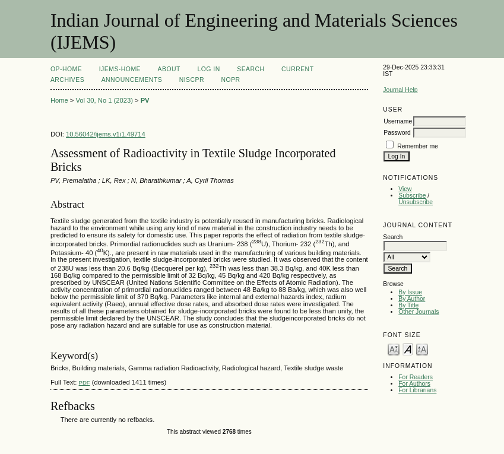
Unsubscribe (415, 202)
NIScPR (191, 80)
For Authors (414, 383)
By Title (408, 305)
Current (297, 69)
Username (397, 121)
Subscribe (412, 195)
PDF (84, 382)
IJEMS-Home (120, 69)
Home (59, 100)
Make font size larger (422, 348)
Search (250, 69)
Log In (208, 69)
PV (145, 100)
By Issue (410, 292)
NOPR (230, 80)
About (169, 69)
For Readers (415, 377)
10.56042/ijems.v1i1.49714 (105, 134)
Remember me (417, 146)
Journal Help (400, 90)
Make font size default (408, 348)
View (404, 189)
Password (397, 132)
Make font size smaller (394, 348)
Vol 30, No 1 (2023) (103, 100)
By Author (411, 299)
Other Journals (418, 312)
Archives (67, 80)
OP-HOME (66, 69)
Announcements (132, 80)
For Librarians (417, 390)
